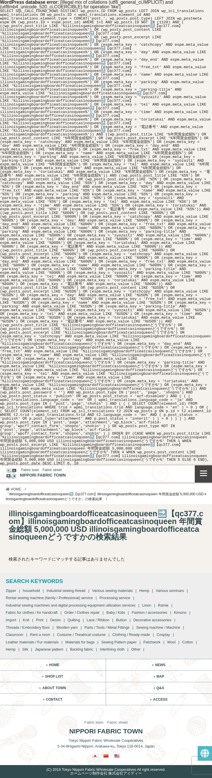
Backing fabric (81, 649)
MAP (160, 676)
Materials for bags (80, 642)
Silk (25, 649)
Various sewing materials (112, 590)
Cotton (187, 642)
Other (135, 649)
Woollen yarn (67, 627)
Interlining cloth (112, 649)
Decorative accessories (152, 620)
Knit (26, 620)
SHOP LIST (54, 676)
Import (11, 620)
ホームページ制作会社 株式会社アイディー (106, 773)
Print (39, 620)
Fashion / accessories (149, 612)
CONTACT (54, 699)
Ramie (163, 605)
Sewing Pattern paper (119, 642)
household (31, 590)
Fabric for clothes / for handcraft (32, 612)
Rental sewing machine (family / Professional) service (49, 598)
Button (121, 620)
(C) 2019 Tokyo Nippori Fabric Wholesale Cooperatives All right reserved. (106, 769)
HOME (13, 489)
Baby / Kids (115, 612)
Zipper (11, 590)
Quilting (74, 620)
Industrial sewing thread (66, 590)
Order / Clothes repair (82, 612)
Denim (55, 620)
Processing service (114, 598)
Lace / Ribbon (98, 620)
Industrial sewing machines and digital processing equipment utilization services (71, 605)
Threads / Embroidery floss (28, 627)
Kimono (180, 612)
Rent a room (40, 634)
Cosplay (163, 634)
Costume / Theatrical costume (81, 634)
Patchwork (152, 642)
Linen (146, 605)
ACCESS (160, 699)
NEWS (160, 665)
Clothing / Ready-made (131, 634)
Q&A (160, 688)
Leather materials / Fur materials (32, 642)
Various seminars (170, 590)
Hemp (144, 590)
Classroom (14, 634)
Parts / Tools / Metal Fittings (107, 627)
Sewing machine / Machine (158, 627)
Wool (171, 642)
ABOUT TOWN (54, 688)
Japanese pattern (49, 649)
